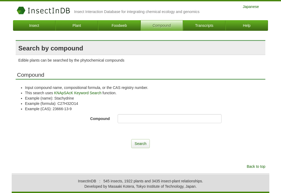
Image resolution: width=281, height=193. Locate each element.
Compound (162, 25)
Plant (77, 25)
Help (247, 25)
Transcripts (204, 25)
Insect (34, 25)
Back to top (256, 166)
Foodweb (119, 25)
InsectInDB (43, 10)
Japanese (251, 6)
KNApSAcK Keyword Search (77, 93)
